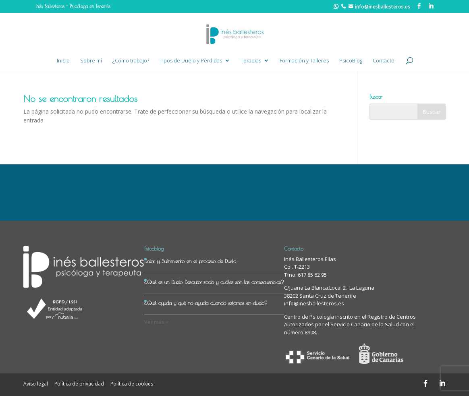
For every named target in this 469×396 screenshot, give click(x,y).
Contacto (383, 61)
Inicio (63, 61)
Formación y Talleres (304, 61)
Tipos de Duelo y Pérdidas (191, 61)
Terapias (251, 61)
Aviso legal (35, 383)
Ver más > (156, 322)
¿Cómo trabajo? (130, 61)
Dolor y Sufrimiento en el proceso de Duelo (190, 261)
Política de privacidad (79, 383)
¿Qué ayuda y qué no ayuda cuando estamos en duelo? (206, 303)
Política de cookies (131, 383)
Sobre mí (91, 61)
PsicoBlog (350, 61)
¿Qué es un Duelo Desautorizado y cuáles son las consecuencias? (214, 282)
